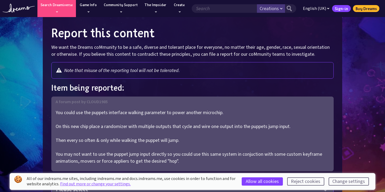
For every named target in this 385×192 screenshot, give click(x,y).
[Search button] (290, 8)
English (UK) (316, 8)
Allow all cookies (262, 181)
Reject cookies (305, 181)
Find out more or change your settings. (95, 184)
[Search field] (224, 8)
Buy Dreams (366, 8)
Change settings (348, 181)
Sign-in (341, 8)
